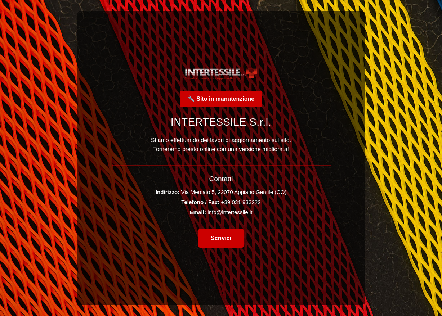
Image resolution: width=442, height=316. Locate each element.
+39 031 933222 (241, 202)
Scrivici (221, 238)
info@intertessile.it (229, 212)
